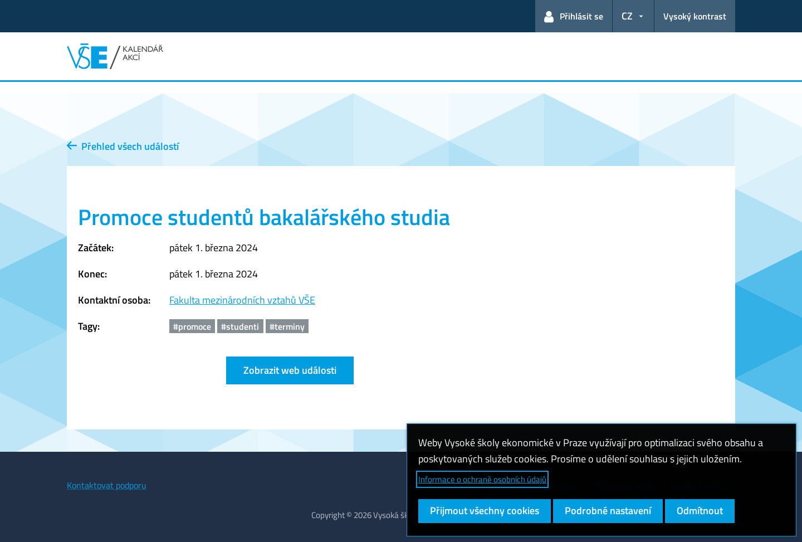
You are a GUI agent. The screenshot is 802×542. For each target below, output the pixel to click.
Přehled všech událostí (123, 146)
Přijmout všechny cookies (484, 510)
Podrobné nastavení (608, 510)
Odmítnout (700, 510)
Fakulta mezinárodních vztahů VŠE (242, 299)
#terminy (287, 326)
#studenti (240, 326)
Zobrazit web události (289, 370)
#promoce (192, 326)
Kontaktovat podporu (106, 485)
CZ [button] (627, 15)
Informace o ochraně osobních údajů (482, 479)
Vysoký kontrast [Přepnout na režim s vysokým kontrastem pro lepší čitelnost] (694, 16)
